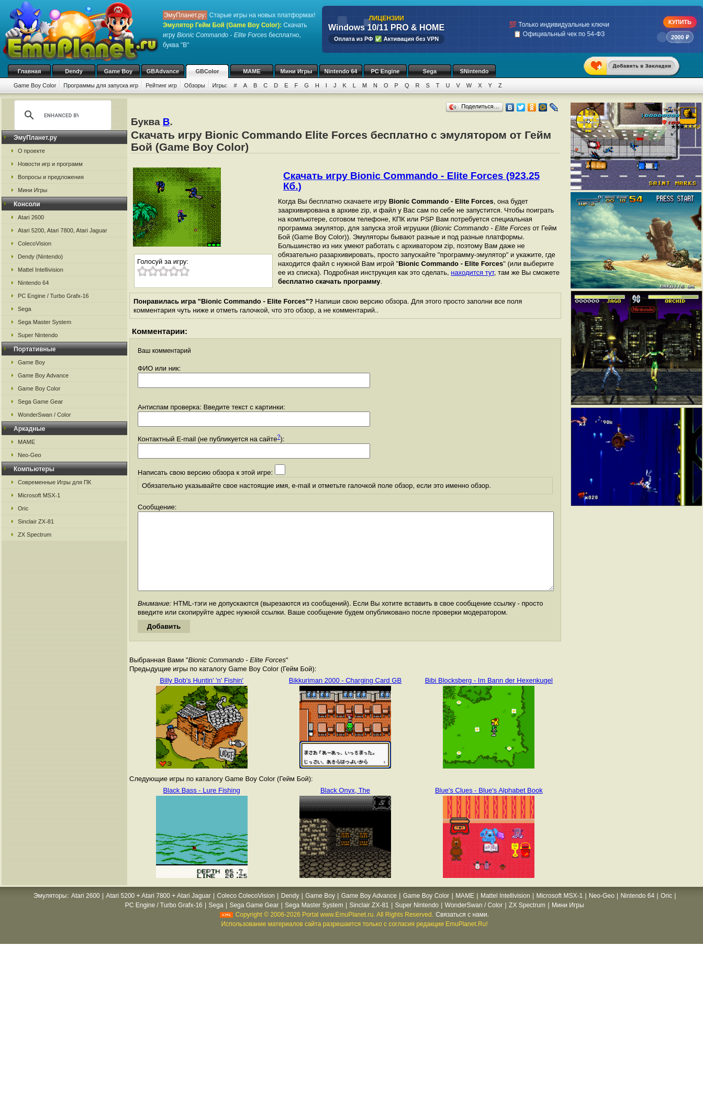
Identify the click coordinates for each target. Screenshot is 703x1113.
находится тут (472, 272)
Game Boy (118, 71)
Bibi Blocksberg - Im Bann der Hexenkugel (489, 696)
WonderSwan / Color (44, 414)
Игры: (220, 85)
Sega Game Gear (40, 401)
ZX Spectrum (34, 534)
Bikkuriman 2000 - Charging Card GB (345, 696)
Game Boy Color (35, 85)
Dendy (74, 71)
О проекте (31, 151)
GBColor (207, 71)
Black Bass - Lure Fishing (201, 806)
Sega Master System (44, 322)
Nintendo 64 (341, 71)
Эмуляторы (50, 911)
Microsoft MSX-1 (39, 495)
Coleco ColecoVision (246, 911)
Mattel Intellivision (40, 269)
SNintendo (474, 71)
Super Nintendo (38, 335)
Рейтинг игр (161, 85)
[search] (61, 115)
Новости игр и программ (50, 164)
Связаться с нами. (462, 930)
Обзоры (194, 85)
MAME (252, 71)
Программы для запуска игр (100, 85)
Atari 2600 (31, 217)
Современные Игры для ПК (54, 482)
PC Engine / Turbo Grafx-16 (53, 296)
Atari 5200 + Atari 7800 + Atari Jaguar (158, 911)
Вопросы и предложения (51, 177)
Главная (29, 71)
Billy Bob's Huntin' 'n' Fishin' (201, 696)
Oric (23, 508)
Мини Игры (297, 71)
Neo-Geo (29, 455)
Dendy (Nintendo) (40, 256)
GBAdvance (163, 71)
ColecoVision (34, 243)
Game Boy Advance (43, 375)
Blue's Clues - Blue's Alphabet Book (489, 806)
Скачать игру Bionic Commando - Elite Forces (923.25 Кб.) (411, 181)
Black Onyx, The (345, 806)
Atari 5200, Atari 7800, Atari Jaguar (62, 230)
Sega (430, 71)
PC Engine (385, 71)
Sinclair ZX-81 (36, 521)
